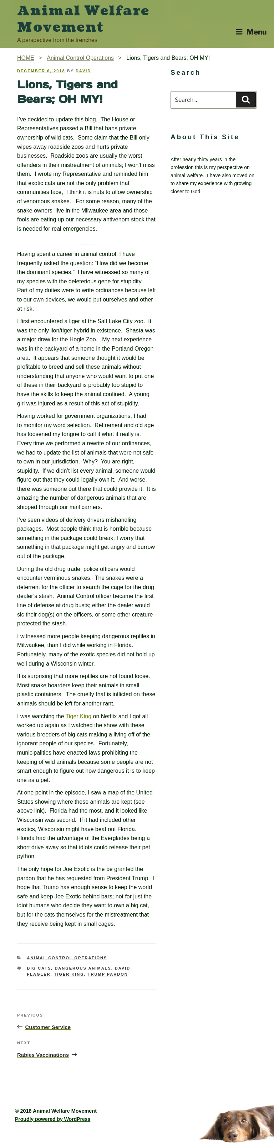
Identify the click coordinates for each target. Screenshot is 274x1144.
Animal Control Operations (67, 958)
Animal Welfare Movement (83, 19)
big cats (39, 968)
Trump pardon (108, 974)
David (83, 71)
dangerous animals (83, 968)
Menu (251, 31)
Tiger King (78, 716)
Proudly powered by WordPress (52, 1119)
